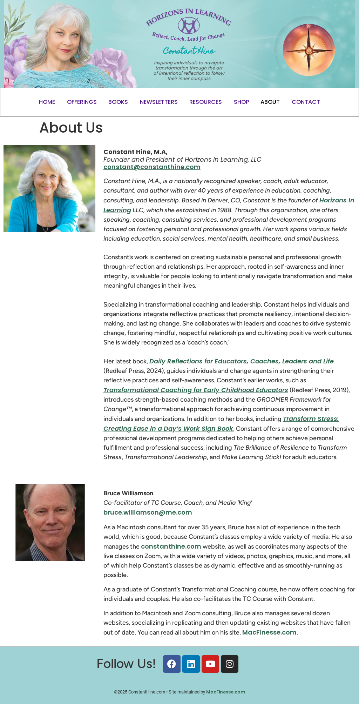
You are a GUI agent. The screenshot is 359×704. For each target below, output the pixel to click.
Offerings (82, 102)
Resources (205, 102)
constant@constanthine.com (152, 166)
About (270, 102)
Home (47, 102)
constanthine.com (171, 546)
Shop (241, 102)
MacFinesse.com (269, 632)
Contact (306, 102)
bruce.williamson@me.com (147, 512)
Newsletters (159, 102)
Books (118, 102)
